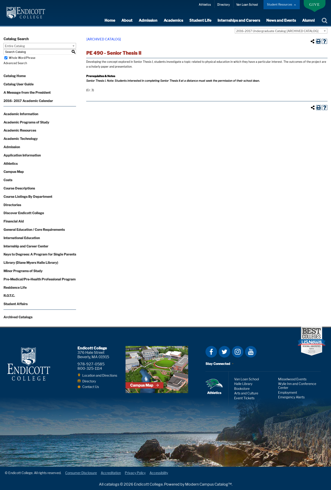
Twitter (224, 352)
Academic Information (20, 114)
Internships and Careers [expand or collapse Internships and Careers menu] (239, 20)
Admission (11, 147)
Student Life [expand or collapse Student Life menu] (200, 20)
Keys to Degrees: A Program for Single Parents (39, 254)
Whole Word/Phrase (22, 58)
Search (324, 20)
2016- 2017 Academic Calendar (28, 101)
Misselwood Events (292, 379)
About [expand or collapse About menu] (126, 20)
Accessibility (159, 473)
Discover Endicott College (23, 213)
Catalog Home (14, 76)
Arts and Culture (246, 393)
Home (109, 20)
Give (314, 4)
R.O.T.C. (9, 296)
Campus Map (13, 172)
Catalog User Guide (18, 84)
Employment (287, 392)
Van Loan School (247, 4)
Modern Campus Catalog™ (208, 484)
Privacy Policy (135, 473)
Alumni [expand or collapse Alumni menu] (308, 20)
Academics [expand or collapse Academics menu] (173, 20)
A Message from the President (27, 92)
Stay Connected (217, 364)
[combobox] (281, 30)
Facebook (211, 352)
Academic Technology (20, 139)
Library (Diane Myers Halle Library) (30, 263)
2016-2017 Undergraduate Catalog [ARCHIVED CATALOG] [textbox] (277, 31)
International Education (21, 238)
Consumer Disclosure (81, 473)
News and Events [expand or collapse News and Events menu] (281, 20)
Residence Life (15, 287)
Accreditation (111, 473)
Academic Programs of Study (26, 122)
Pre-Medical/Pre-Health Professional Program (39, 279)
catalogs (111, 484)
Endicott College (26, 12)
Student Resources (279, 4)
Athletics (205, 4)
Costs (7, 180)
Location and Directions (99, 375)
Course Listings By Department (27, 196)
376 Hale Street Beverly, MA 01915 (93, 354)
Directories (12, 205)
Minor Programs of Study (23, 271)
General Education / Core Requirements (34, 229)
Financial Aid (13, 221)
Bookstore (242, 389)
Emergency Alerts (291, 397)
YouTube (251, 352)
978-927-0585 (90, 364)
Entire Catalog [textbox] (15, 46)
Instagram (237, 352)
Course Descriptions (19, 188)
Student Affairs (15, 304)
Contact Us (90, 387)
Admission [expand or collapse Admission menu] (148, 20)
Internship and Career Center (25, 246)
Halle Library (243, 384)
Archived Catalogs (17, 317)
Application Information (22, 155)
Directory (223, 4)
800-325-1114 (89, 368)
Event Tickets (244, 398)
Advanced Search (15, 63)
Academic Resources (19, 130)
